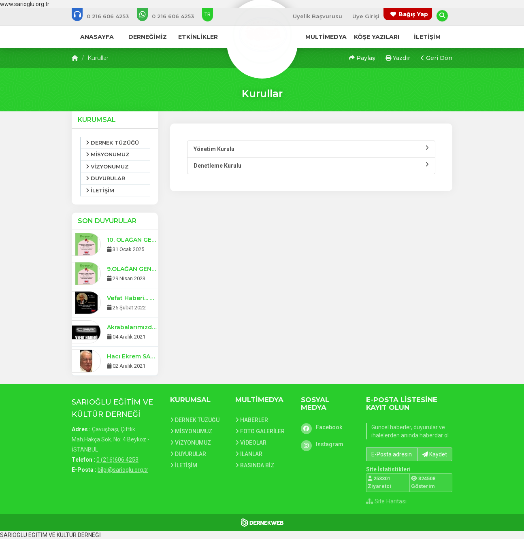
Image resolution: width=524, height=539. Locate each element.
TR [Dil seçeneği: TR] (207, 14)
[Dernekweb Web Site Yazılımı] (262, 522)
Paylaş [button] (362, 58)
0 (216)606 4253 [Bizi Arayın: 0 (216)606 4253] (117, 459)
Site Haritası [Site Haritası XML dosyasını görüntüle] (386, 501)
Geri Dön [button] (436, 58)
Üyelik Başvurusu (317, 16)
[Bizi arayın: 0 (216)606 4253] (106, 16)
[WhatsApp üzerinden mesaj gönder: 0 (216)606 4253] (171, 16)
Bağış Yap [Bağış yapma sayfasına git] (413, 14)
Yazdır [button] (398, 58)
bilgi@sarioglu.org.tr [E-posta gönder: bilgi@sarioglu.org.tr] (123, 470)
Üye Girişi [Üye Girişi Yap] (365, 16)
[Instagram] (327, 444)
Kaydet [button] (434, 454)
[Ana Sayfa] (262, 34)
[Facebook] (327, 427)
